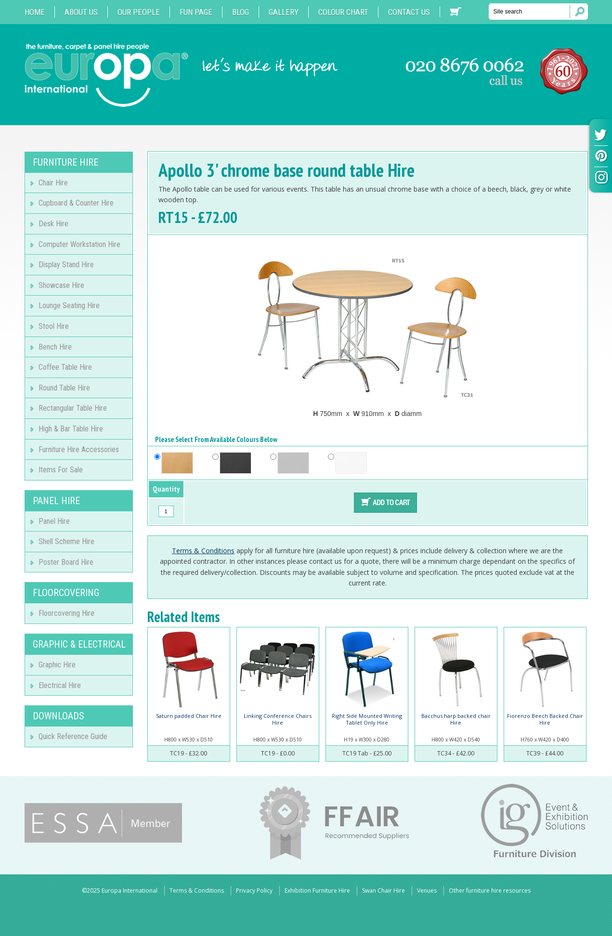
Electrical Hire (60, 685)
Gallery (284, 12)
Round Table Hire (64, 387)
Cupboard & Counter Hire (76, 203)
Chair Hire (53, 182)
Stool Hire (54, 326)
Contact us (409, 12)
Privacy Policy (254, 890)
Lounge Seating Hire (69, 305)
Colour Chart (343, 12)
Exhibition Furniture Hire (317, 890)
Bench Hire (55, 346)
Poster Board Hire (66, 562)
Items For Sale (61, 469)
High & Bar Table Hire (71, 428)
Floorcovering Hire (66, 613)
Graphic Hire (57, 664)
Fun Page (196, 12)
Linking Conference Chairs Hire (278, 719)
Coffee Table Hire (65, 367)
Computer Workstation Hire (79, 244)
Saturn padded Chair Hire (188, 715)
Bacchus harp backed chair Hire (456, 719)
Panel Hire (54, 521)
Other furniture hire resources (490, 890)
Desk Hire (53, 223)
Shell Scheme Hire (66, 541)
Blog (240, 12)
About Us (81, 12)
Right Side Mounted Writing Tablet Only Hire (367, 719)
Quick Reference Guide (73, 736)
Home (35, 12)
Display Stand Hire (66, 264)
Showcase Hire (61, 285)
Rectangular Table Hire (73, 408)
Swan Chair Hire (383, 890)
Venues (427, 890)
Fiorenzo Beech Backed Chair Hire (545, 719)
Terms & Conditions (203, 550)
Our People (138, 12)
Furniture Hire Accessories (79, 449)
